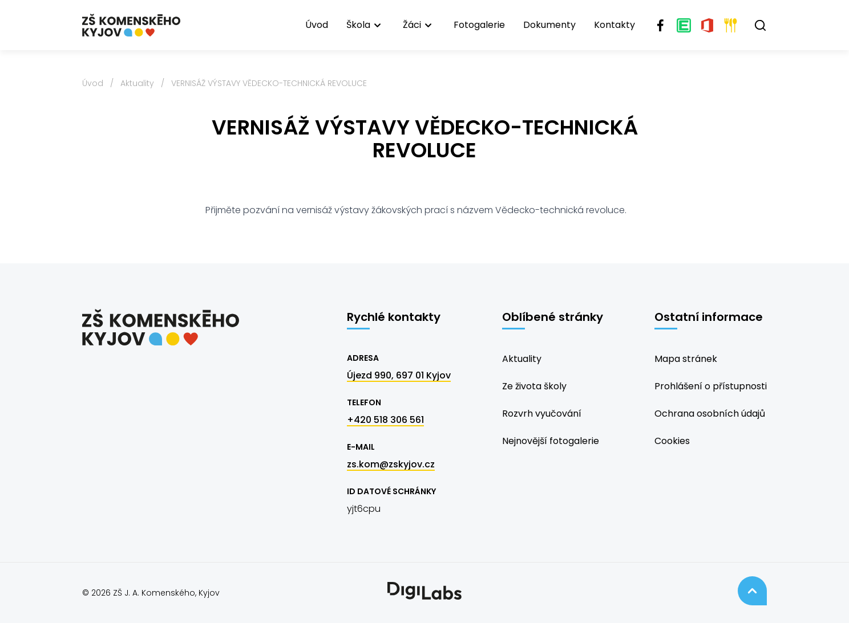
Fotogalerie (479, 24)
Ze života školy (534, 386)
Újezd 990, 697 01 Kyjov (399, 375)
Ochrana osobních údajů (709, 413)
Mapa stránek (685, 358)
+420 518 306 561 (385, 419)
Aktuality (137, 83)
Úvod (316, 24)
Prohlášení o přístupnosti (710, 386)
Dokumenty (549, 24)
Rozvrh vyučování (541, 413)
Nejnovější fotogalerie (550, 440)
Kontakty (614, 24)
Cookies (672, 440)
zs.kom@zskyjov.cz (391, 464)
